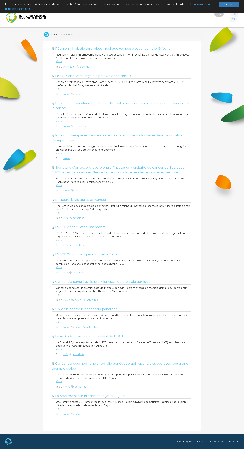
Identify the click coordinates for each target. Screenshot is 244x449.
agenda (84, 66)
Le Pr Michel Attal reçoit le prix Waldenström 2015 (93, 76)
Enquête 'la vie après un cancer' (79, 200)
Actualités (68, 34)
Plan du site (233, 441)
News (66, 94)
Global (45, 34)
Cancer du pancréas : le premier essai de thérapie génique (101, 282)
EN (233, 19)
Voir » (59, 61)
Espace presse (216, 441)
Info (65, 217)
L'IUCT (56, 34)
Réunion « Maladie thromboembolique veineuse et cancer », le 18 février (112, 48)
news (78, 299)
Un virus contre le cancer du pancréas (84, 309)
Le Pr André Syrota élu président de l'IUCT (88, 336)
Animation (69, 66)
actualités (80, 94)
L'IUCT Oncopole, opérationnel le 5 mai (85, 254)
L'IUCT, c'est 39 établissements (78, 227)
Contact (201, 441)
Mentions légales (184, 441)
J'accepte (229, 4)
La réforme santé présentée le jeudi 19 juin (88, 396)
